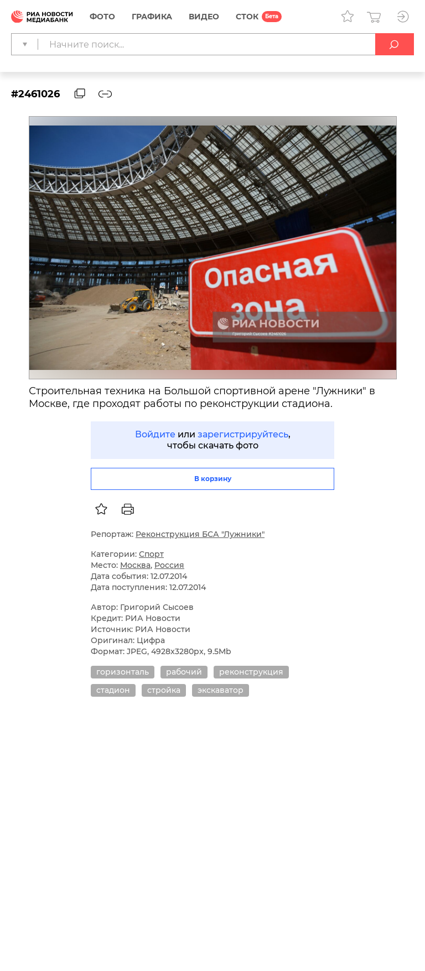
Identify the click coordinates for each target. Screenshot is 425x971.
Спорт (151, 554)
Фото (102, 17)
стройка (163, 690)
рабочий (184, 672)
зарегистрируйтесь (243, 434)
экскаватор (220, 690)
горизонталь (122, 672)
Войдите (155, 434)
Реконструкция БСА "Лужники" (200, 534)
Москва (135, 565)
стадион (113, 690)
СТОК (247, 17)
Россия (169, 565)
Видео (204, 17)
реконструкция (251, 672)
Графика (152, 17)
